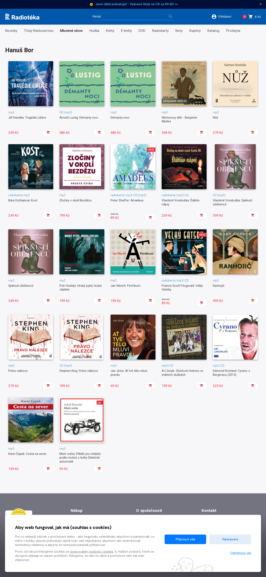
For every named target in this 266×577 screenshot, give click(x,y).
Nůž (215, 117)
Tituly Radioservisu (38, 30)
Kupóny (195, 30)
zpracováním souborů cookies (91, 552)
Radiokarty (160, 30)
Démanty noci (120, 117)
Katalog (213, 30)
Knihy (110, 30)
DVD (142, 30)
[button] (224, 16)
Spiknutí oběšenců (20, 286)
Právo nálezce (18, 371)
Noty (179, 30)
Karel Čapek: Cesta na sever (27, 454)
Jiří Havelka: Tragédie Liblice (27, 117)
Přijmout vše (185, 539)
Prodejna (233, 30)
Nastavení (230, 539)
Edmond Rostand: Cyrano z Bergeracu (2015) (231, 372)
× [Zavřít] (260, 4)
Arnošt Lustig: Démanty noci (78, 117)
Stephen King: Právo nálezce (78, 371)
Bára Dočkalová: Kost (22, 200)
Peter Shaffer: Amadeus (127, 200)
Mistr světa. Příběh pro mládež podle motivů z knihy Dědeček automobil (80, 457)
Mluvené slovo (71, 30)
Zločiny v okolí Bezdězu (75, 200)
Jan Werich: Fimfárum (125, 286)
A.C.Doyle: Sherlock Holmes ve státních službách (182, 372)
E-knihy (126, 30)
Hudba (94, 30)
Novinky (11, 30)
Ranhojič (218, 286)
